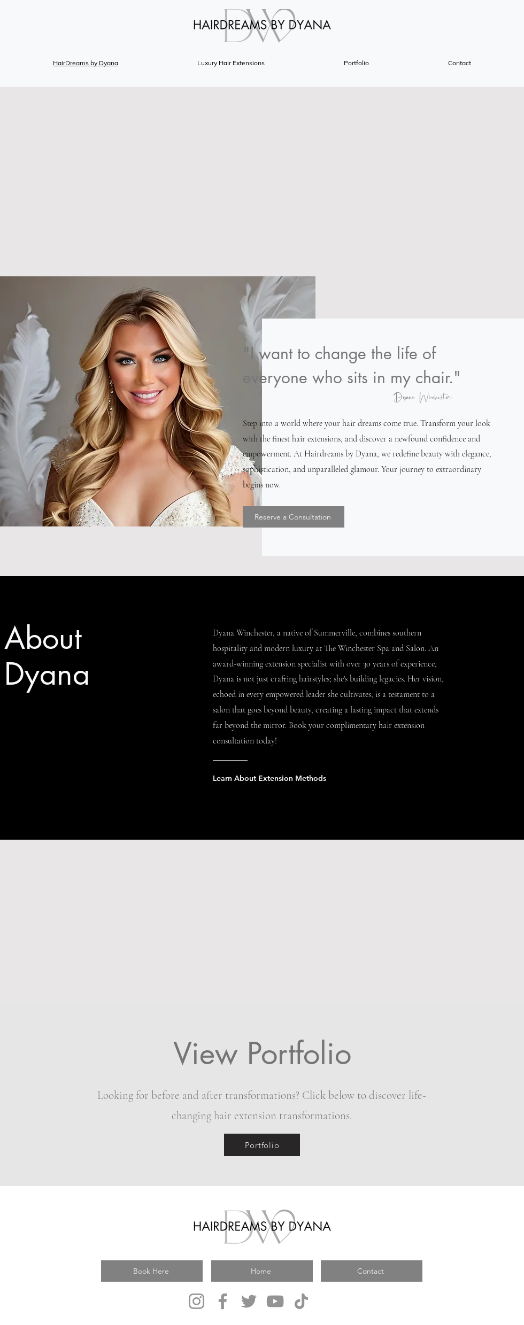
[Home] (262, 1271)
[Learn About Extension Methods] (307, 778)
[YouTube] (275, 1301)
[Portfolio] (262, 1145)
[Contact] (371, 1271)
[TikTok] (301, 1301)
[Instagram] (196, 1301)
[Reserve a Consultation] (293, 517)
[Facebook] (222, 1301)
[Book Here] (152, 1271)
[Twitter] (248, 1301)
